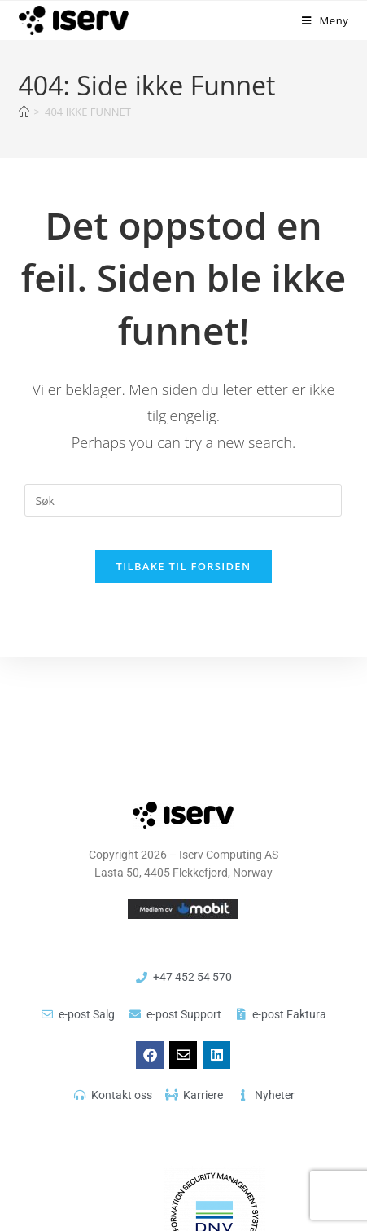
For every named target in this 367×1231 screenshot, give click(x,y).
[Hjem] (24, 111)
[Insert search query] (183, 500)
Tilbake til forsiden (183, 566)
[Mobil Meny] (325, 20)
